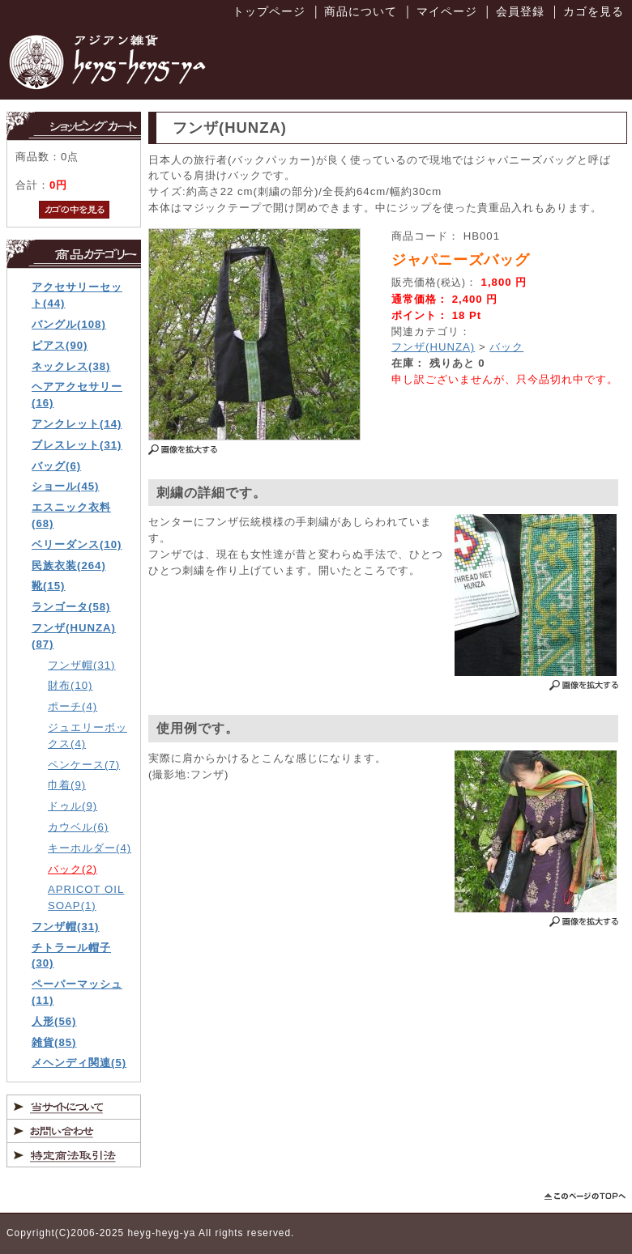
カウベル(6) (78, 827)
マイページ (446, 11)
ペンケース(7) (84, 765)
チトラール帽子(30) (71, 956)
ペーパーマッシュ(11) (77, 992)
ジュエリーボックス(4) (87, 735)
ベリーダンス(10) (77, 544)
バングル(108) (69, 324)
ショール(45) (65, 486)
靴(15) (48, 586)
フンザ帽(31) (81, 665)
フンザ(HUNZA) (433, 347)
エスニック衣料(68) (71, 515)
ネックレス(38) (71, 366)
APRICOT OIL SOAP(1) (86, 897)
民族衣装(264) (69, 565)
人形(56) (54, 1021)
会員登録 (520, 11)
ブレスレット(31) (77, 445)
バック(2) (72, 869)
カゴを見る (593, 11)
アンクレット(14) (77, 424)
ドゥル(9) (72, 806)
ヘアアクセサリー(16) (77, 394)
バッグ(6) (56, 466)
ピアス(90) (60, 345)
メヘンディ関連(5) (79, 1062)
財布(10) (70, 685)
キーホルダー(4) (89, 848)
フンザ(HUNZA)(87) (74, 636)
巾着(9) (67, 785)
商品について (360, 11)
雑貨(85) (54, 1042)
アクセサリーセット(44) (77, 295)
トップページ (269, 11)
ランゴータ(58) (71, 607)
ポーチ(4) (72, 706)
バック (506, 347)
